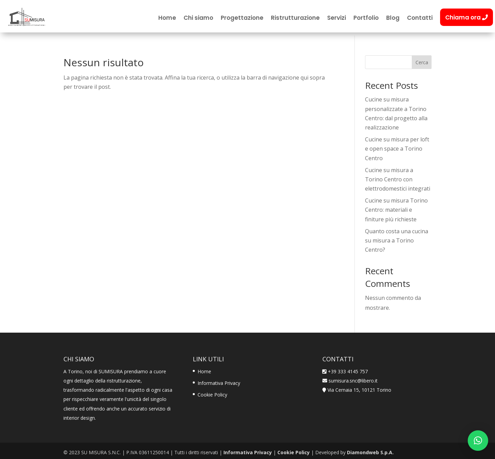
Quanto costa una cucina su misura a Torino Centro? (396, 237)
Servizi (336, 18)
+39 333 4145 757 (348, 368)
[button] (478, 440)
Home (167, 18)
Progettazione (242, 18)
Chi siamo (198, 18)
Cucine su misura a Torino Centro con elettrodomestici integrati (397, 176)
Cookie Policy (212, 391)
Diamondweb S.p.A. (370, 449)
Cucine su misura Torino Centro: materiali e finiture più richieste (396, 207)
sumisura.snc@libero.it (352, 377)
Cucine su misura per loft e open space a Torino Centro (397, 145)
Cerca (422, 59)
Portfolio (366, 18)
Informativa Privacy (219, 379)
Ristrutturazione (295, 18)
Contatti (420, 18)
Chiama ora (466, 17)
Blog (392, 18)
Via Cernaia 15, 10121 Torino (359, 387)
